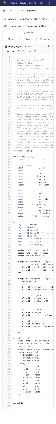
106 (7, 355)
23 (7, 119)
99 (7, 335)
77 (7, 272)
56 (7, 213)
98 (7, 332)
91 (7, 312)
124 (7, 406)
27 (7, 131)
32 (7, 145)
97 (7, 329)
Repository (31, 11)
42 (7, 173)
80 (7, 281)
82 (7, 287)
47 (7, 187)
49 (7, 193)
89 (7, 307)
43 (7, 176)
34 (7, 151)
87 (7, 301)
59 (7, 221)
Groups (23, 3)
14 (7, 94)
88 (7, 304)
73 (7, 261)
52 (7, 202)
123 (7, 403)
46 (7, 185)
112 (7, 372)
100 (7, 338)
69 (7, 250)
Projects (13, 3)
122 (7, 400)
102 (7, 343)
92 (7, 315)
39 (7, 165)
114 (7, 377)
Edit (24, 51)
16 (7, 100)
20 (7, 111)
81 (7, 284)
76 (7, 270)
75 (7, 267)
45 (7, 182)
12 (7, 88)
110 (7, 366)
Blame (11, 39)
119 (7, 392)
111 (7, 369)
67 (7, 244)
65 (7, 238)
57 (7, 216)
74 (7, 264)
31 (7, 142)
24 (7, 122)
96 (7, 326)
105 (7, 352)
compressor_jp (17, 26)
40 (7, 168)
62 (7, 230)
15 (7, 97)
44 (7, 179)
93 (7, 318)
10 (7, 82)
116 (7, 383)
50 (7, 196)
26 (7, 128)
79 (7, 278)
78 (7, 275)
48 (7, 190)
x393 (4, 26)
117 (7, 386)
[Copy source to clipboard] (7, 51)
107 (7, 358)
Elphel (13, 10)
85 (7, 295)
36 (7, 156)
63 (7, 233)
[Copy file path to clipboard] (49, 46)
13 (7, 91)
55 (7, 210)
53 (7, 204)
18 (7, 105)
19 (7, 108)
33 (7, 148)
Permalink (45, 39)
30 (7, 139)
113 (7, 375)
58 (7, 219)
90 (7, 309)
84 (7, 292)
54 (7, 207)
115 (7, 380)
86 (7, 298)
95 (7, 324)
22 (7, 117)
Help (41, 3)
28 (7, 134)
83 (7, 289)
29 (7, 136)
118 (7, 389)
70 (7, 253)
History (28, 39)
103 (7, 346)
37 (7, 159)
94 (7, 321)
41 (7, 170)
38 (7, 162)
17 (7, 102)
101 (7, 341)
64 (7, 236)
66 (7, 241)
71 (7, 255)
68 (7, 247)
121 (7, 397)
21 (7, 114)
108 (7, 360)
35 (7, 153)
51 (7, 199)
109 (7, 363)
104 (7, 349)
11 (7, 85)
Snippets (32, 3)
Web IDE (32, 51)
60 (7, 224)
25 (7, 125)
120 (7, 394)
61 (7, 227)
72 (7, 258)
